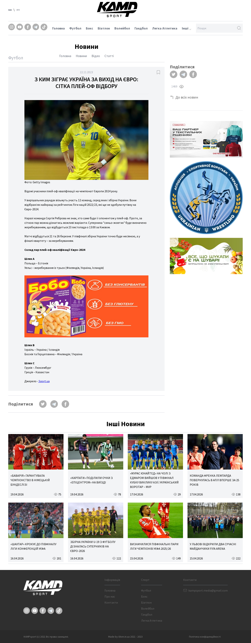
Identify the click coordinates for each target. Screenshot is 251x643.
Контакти (111, 602)
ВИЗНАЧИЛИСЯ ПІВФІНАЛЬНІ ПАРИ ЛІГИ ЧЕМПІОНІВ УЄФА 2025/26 (154, 546)
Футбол (75, 28)
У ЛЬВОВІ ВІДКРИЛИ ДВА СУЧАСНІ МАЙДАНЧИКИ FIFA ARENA (213, 546)
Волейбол (122, 28)
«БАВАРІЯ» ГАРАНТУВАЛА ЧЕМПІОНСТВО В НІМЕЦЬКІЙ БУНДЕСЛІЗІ (30, 480)
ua (10, 9)
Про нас (109, 596)
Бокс (89, 28)
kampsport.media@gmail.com (208, 590)
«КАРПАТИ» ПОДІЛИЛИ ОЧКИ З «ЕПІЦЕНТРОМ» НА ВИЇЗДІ (91, 480)
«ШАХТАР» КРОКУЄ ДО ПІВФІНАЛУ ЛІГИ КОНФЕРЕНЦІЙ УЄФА (33, 546)
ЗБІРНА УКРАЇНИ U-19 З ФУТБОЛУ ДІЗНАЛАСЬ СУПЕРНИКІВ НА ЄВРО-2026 (92, 546)
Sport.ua (44, 381)
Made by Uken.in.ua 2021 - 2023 (125, 636)
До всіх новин (186, 97)
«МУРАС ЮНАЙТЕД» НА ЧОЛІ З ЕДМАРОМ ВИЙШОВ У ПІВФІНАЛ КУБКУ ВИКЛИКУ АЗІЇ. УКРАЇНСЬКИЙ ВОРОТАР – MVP (154, 480)
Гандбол (141, 28)
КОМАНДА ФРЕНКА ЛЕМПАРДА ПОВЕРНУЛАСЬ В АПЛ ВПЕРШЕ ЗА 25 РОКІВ (214, 480)
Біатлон (104, 28)
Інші (186, 28)
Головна (58, 28)
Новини (81, 56)
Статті (109, 56)
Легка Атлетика (164, 28)
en (18, 9)
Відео (95, 56)
